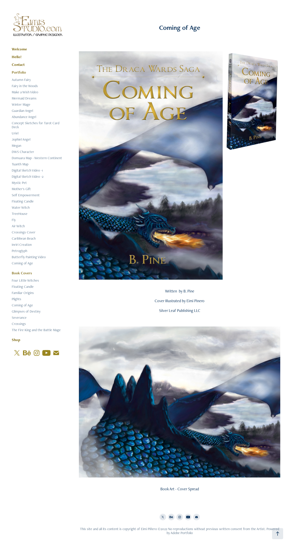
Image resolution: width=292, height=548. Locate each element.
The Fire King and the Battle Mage (36, 330)
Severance (19, 317)
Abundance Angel (24, 117)
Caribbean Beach (24, 238)
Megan (16, 145)
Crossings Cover (23, 232)
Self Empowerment (26, 195)
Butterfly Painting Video (29, 257)
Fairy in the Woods (25, 86)
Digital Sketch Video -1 (27, 170)
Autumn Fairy (21, 79)
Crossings (19, 323)
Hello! (16, 56)
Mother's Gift (21, 189)
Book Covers (22, 273)
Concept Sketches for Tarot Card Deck (35, 125)
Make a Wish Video (25, 92)
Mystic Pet (19, 182)
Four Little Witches (25, 280)
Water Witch (21, 207)
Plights (16, 299)
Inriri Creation (22, 244)
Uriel (15, 133)
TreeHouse (19, 213)
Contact (18, 64)
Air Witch (18, 226)
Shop (16, 339)
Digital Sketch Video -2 (27, 176)
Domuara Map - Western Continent (37, 158)
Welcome (19, 49)
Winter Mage (21, 104)
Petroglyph (19, 250)
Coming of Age (22, 263)
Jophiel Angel (21, 139)
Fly (14, 220)
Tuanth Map (20, 164)
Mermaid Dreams (24, 98)
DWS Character (23, 151)
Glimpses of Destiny (26, 311)
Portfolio (19, 72)
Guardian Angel (22, 110)
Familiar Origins (23, 292)
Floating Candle (23, 201)
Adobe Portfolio (182, 533)
